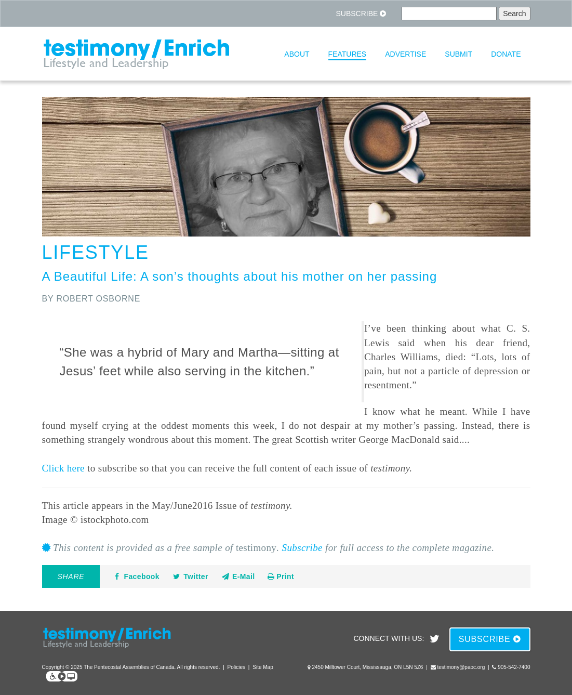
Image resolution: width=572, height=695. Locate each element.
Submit (458, 54)
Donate (506, 54)
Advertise (405, 54)
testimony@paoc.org (461, 667)
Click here (63, 468)
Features (347, 54)
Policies (236, 667)
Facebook (135, 576)
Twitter (190, 576)
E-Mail (238, 576)
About (296, 54)
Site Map (262, 667)
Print (281, 576)
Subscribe (361, 13)
